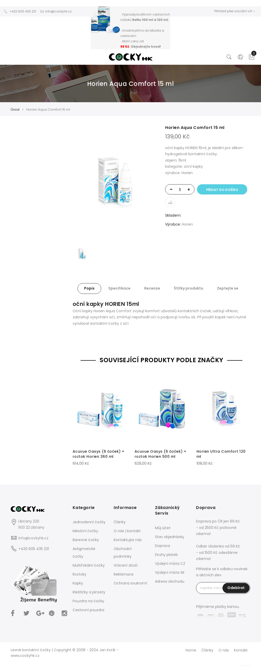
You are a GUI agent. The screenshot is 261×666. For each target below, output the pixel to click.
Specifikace (119, 288)
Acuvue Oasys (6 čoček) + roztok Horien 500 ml (160, 454)
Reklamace (124, 574)
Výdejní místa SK (170, 572)
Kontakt (241, 650)
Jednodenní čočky (89, 522)
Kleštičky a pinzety (89, 592)
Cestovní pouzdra (88, 609)
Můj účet (163, 527)
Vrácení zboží (125, 565)
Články (120, 522)
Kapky (78, 583)
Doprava (162, 545)
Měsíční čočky (85, 530)
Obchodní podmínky (123, 552)
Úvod (15, 109)
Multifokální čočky (89, 565)
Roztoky (79, 574)
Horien (187, 224)
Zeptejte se (227, 288)
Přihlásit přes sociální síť (234, 11)
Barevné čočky (86, 539)
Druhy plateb (166, 554)
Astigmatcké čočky (84, 552)
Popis (89, 288)
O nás (223, 650)
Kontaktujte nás (128, 539)
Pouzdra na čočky (88, 601)
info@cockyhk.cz (33, 538)
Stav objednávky (169, 536)
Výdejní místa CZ (170, 563)
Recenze (152, 288)
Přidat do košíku (222, 189)
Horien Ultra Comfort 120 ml (221, 454)
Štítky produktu (188, 288)
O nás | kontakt (127, 530)
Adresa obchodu (169, 581)
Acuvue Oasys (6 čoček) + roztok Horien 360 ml (98, 454)
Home (191, 650)
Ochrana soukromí (130, 583)
